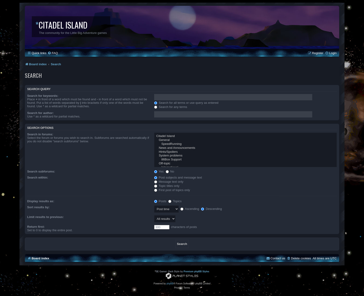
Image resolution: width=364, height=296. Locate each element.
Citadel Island (245, 136)
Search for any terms (170, 107)
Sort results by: (38, 207)
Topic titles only (166, 186)
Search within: (37, 177)
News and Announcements (245, 148)
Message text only (168, 181)
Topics (175, 201)
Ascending (189, 209)
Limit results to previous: (45, 217)
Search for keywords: (42, 96)
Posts (160, 201)
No (170, 171)
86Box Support (245, 160)
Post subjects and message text (178, 177)
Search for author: (40, 113)
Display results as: (40, 201)
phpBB (169, 283)
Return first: (36, 226)
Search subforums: (41, 171)
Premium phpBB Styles (196, 271)
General (245, 140)
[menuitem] (53, 53)
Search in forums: (40, 134)
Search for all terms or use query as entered (186, 102)
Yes (159, 171)
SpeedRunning (245, 144)
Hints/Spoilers (245, 152)
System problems (245, 156)
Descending (211, 209)
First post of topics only (172, 190)
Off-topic (245, 164)
